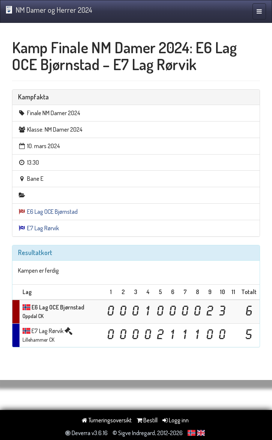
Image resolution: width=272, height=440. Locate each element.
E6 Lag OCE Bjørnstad (52, 211)
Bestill (147, 420)
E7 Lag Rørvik (43, 228)
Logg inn (175, 420)
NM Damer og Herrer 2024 (49, 10)
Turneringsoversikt (107, 420)
